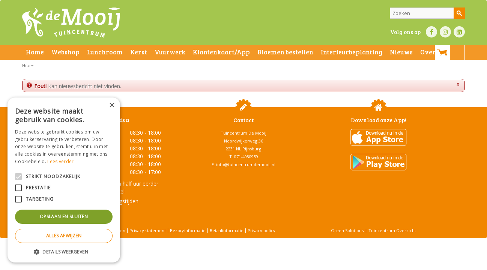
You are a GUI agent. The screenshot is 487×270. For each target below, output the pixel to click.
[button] (64, 251)
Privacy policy (261, 230)
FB (431, 32)
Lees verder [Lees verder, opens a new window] (60, 161)
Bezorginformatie (188, 230)
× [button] (111, 105)
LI (459, 32)
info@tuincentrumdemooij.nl (245, 164)
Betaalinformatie (227, 230)
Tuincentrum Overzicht (392, 230)
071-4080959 (246, 156)
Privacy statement (147, 230)
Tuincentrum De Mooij (243, 133)
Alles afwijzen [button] (64, 235)
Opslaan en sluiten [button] (64, 216)
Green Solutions (347, 230)
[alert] (64, 180)
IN (445, 32)
